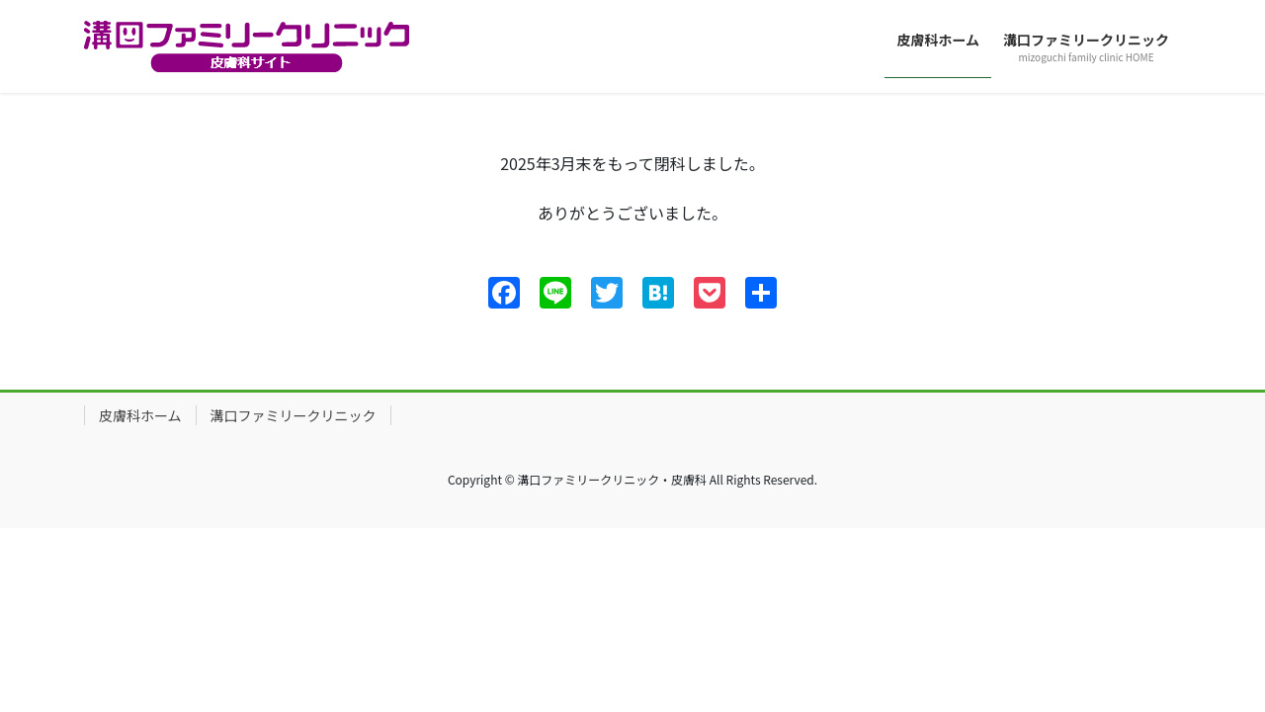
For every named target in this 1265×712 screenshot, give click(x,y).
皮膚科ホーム (140, 415)
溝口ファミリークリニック (294, 415)
